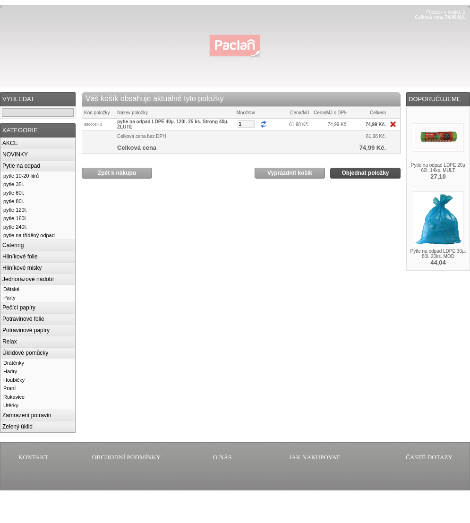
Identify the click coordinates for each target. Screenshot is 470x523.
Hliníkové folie (20, 256)
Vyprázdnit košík (289, 173)
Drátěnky (13, 363)
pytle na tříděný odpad (29, 235)
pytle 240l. (15, 227)
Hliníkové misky (22, 268)
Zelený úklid (17, 426)
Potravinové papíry (26, 330)
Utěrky (10, 405)
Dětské (11, 289)
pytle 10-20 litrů (21, 176)
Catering (13, 245)
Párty (9, 297)
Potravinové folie (23, 319)
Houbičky (14, 380)
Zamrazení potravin (26, 415)
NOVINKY (15, 154)
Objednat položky (365, 173)
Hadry (10, 371)
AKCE (10, 143)
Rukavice (14, 397)
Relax (9, 341)
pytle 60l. (13, 193)
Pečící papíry (18, 307)
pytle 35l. (13, 184)
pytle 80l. (13, 201)
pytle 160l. (15, 218)
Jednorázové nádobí (28, 279)
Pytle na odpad (21, 166)
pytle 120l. (15, 210)
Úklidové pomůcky (25, 353)
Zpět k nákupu (117, 173)
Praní (9, 388)
